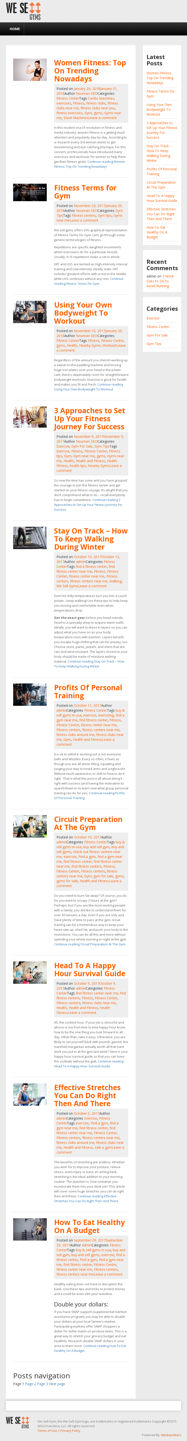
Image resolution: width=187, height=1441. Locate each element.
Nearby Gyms (90, 345)
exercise (62, 451)
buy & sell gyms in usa (93, 1250)
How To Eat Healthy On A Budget (89, 1226)
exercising (106, 715)
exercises (63, 103)
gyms (98, 113)
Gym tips (105, 215)
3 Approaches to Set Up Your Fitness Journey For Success (89, 418)
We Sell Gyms (67, 586)
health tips (78, 465)
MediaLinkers (171, 1435)
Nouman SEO (86, 93)
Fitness (78, 103)
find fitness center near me (85, 569)
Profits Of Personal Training (88, 691)
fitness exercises (69, 113)
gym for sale (103, 876)
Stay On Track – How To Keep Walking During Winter (91, 539)
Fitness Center (67, 98)
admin (81, 561)
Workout (109, 345)
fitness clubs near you (98, 108)
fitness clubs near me (99, 1003)
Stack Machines (76, 117)
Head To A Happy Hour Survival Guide (89, 969)
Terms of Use (47, 1430)
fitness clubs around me (75, 734)
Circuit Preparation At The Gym (88, 823)
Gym (88, 113)
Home (15, 28)
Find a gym (87, 856)
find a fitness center (91, 566)
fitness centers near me (88, 581)
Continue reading (88, 505)
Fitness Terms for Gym (85, 192)
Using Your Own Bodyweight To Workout (83, 313)
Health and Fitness (90, 460)
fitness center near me (86, 576)
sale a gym (103, 1147)
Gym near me (84, 456)
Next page (57, 1383)
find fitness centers (87, 866)
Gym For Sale (82, 446)
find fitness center (93, 720)
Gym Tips (101, 446)
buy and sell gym (96, 847)
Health (72, 345)
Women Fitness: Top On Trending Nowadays (90, 71)
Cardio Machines (101, 98)
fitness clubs (96, 103)
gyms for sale (67, 881)
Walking (115, 581)
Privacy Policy (70, 1430)
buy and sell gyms (85, 1254)
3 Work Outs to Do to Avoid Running (160, 281)
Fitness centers (84, 215)
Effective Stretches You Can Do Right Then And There (87, 1095)
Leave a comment (102, 117)
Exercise (62, 446)
